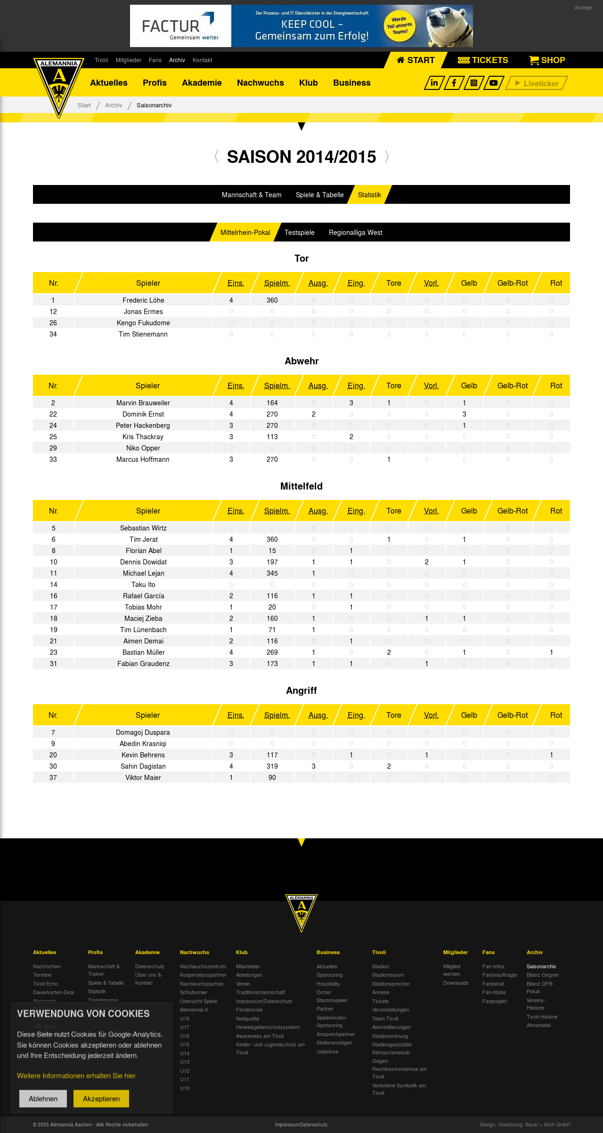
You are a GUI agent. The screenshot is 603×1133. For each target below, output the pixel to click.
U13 (184, 1061)
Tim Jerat (144, 539)
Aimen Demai (143, 640)
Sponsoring (329, 974)
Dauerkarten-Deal (53, 992)
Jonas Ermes (143, 311)
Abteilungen (249, 974)
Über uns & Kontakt (148, 978)
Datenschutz (149, 966)
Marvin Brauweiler (143, 402)
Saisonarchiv (541, 966)
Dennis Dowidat (143, 561)
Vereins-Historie (536, 1004)
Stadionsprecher (391, 983)
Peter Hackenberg (143, 425)
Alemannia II (194, 1009)
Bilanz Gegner (543, 974)
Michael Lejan (143, 573)
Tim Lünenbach (143, 629)
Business (352, 82)
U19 (184, 1018)
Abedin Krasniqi (143, 743)
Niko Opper (143, 447)
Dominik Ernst (143, 413)
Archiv (177, 60)
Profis (155, 82)
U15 (184, 1044)
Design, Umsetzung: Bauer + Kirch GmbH (525, 1124)
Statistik (369, 194)
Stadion (380, 966)
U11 (184, 1079)
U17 (184, 1026)
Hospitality (328, 983)
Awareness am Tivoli (260, 1035)
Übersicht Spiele (198, 1000)
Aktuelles (109, 82)
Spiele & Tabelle (320, 194)
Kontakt (202, 60)
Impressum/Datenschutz (264, 1000)
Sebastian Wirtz (143, 527)
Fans (155, 60)
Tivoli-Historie (542, 1016)
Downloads (456, 982)
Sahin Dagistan (143, 766)
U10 (184, 1088)
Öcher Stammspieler (332, 996)
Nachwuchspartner (202, 983)
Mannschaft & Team (252, 194)
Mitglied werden (451, 970)
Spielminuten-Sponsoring (332, 1021)
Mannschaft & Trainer (104, 970)
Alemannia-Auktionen (45, 1004)
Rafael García (143, 595)
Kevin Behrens (143, 754)
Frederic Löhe (143, 300)
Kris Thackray (142, 436)
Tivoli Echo (45, 983)
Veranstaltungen (390, 1009)
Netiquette (247, 1018)
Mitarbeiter (248, 966)
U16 (184, 1035)
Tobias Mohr (143, 606)
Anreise (381, 992)
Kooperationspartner (203, 974)
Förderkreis (249, 1009)
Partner (325, 1008)
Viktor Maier (143, 777)
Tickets (380, 1000)
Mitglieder (128, 60)
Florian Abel (144, 550)
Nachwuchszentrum (203, 966)
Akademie (202, 82)
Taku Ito (143, 584)
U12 (184, 1070)
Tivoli (101, 60)
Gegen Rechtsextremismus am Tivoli (399, 1068)
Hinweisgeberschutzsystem (268, 1026)
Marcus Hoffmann (143, 459)
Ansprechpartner (336, 1033)
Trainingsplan (103, 1000)
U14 (184, 1053)
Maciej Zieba (143, 618)
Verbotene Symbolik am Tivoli (399, 1089)
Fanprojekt (494, 1000)
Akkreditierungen (391, 1026)
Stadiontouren (388, 974)
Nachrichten (47, 966)
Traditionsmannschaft (260, 992)
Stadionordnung (390, 1035)
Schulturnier (193, 992)
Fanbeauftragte (499, 974)
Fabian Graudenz (143, 663)
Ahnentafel (539, 1025)
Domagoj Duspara (143, 732)
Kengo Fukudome (143, 322)
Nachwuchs (260, 82)
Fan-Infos (493, 966)
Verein (243, 983)
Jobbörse (327, 1051)
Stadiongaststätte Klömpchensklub (392, 1048)
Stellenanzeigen (334, 1042)
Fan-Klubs (494, 992)
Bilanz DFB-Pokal (540, 987)
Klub (308, 82)
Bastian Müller (143, 652)
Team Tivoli (385, 1018)
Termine (42, 974)
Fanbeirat (493, 983)
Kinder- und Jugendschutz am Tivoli (270, 1048)
